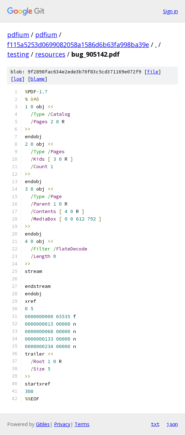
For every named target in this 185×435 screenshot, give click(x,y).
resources (50, 54)
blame (38, 79)
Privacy (62, 424)
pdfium (18, 34)
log (17, 79)
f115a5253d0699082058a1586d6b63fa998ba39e (78, 44)
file (152, 72)
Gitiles (43, 424)
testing (18, 54)
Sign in (170, 11)
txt (155, 424)
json (172, 424)
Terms (82, 424)
